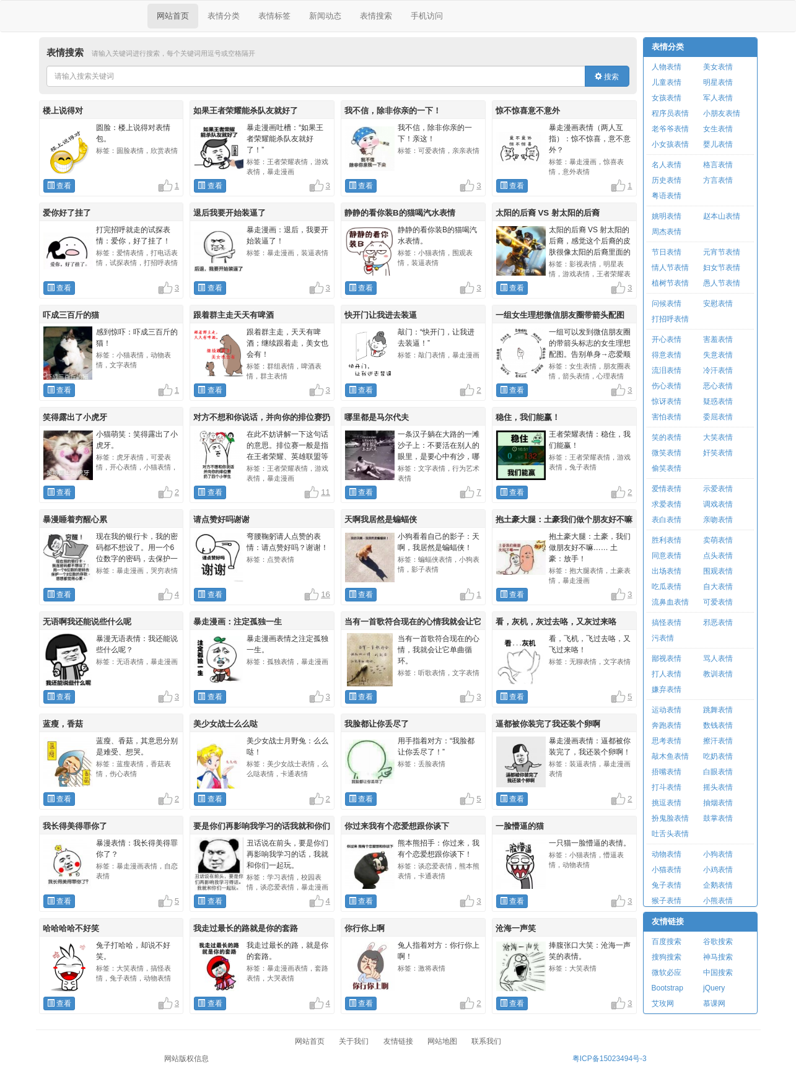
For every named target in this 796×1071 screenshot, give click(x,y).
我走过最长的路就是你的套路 (245, 928)
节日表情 (666, 252)
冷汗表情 (718, 370)
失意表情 (718, 355)
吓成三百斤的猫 (71, 315)
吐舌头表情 (670, 833)
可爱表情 (718, 602)
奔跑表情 (666, 725)
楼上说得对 (63, 110)
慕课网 (714, 1003)
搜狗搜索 (666, 957)
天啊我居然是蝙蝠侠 (380, 519)
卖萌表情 (718, 540)
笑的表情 (666, 437)
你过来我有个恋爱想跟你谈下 (396, 826)
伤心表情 (666, 386)
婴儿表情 (718, 144)
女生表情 (718, 129)
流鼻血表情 (670, 602)
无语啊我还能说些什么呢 (87, 621)
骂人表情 (718, 658)
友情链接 (668, 921)
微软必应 (666, 972)
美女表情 (718, 67)
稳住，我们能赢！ (528, 417)
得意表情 (666, 355)
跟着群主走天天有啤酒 (233, 315)
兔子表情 (666, 885)
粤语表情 (666, 195)
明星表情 (718, 82)
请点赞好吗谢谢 (221, 519)
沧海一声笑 (516, 928)
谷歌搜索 (718, 941)
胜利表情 (666, 540)
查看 (59, 185)
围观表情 (718, 571)
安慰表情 (718, 303)
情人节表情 (670, 267)
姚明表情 (666, 216)
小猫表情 (666, 869)
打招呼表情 (670, 319)
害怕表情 (666, 417)
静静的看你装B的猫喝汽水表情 (399, 212)
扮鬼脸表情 (670, 818)
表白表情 (666, 519)
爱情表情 (666, 488)
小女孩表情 (670, 144)
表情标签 (274, 15)
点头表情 (718, 555)
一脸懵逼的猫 (520, 826)
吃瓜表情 (666, 586)
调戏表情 (718, 504)
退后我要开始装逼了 (229, 212)
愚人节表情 (721, 283)
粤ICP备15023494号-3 (609, 1058)
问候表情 (666, 303)
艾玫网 (663, 1003)
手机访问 (427, 15)
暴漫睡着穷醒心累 (75, 519)
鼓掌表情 (718, 818)
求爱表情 (666, 504)
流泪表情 (666, 370)
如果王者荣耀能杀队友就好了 (245, 110)
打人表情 (666, 674)
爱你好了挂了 (67, 212)
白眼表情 (718, 771)
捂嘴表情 (666, 771)
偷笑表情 (666, 468)
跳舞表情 (718, 710)
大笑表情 (718, 437)
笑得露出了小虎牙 (75, 417)
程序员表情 (670, 113)
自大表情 (718, 586)
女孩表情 (666, 98)
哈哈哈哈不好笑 (71, 928)
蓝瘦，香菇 (63, 723)
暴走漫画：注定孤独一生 (237, 621)
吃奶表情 (718, 756)
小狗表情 (718, 854)
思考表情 (666, 741)
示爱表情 (718, 488)
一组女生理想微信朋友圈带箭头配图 (560, 315)
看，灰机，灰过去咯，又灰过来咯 (556, 621)
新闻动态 (325, 15)
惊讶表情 (666, 401)
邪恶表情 (718, 622)
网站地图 (442, 1041)
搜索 (607, 76)
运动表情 (666, 710)
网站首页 (173, 15)
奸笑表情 (718, 452)
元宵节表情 (721, 252)
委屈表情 (718, 417)
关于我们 (354, 1041)
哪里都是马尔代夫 (376, 417)
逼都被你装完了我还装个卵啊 (548, 723)
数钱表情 (718, 725)
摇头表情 (718, 787)
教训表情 (718, 674)
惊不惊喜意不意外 (528, 110)
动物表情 (666, 854)
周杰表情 (666, 231)
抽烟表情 (718, 802)
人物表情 (666, 67)
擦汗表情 (718, 741)
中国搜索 (718, 972)
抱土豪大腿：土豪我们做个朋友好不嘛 (564, 519)
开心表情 (666, 339)
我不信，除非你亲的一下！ (392, 110)
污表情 (663, 638)
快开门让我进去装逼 (380, 315)
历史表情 (666, 180)
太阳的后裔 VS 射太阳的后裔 (548, 212)
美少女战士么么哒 (225, 723)
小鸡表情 (718, 869)
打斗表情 (666, 787)
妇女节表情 (721, 267)
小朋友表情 (721, 113)
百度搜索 (666, 941)
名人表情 (666, 164)
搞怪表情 (666, 622)
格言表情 (718, 164)
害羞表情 (718, 339)
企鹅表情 (718, 885)
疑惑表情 (718, 401)
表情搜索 (376, 15)
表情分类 (224, 15)
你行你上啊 (364, 928)
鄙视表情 (666, 658)
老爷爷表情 (670, 129)
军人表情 (718, 98)
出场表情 (666, 571)
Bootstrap (667, 988)
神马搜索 (718, 957)
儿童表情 (666, 82)
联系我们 (486, 1041)
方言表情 (718, 180)
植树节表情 (670, 283)
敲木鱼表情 (670, 756)
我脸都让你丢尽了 (376, 723)
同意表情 (666, 555)
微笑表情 (666, 452)
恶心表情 (718, 386)
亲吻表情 (718, 519)
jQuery (714, 988)
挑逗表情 (666, 802)
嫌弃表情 (666, 689)
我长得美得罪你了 (75, 826)
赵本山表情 (721, 216)
